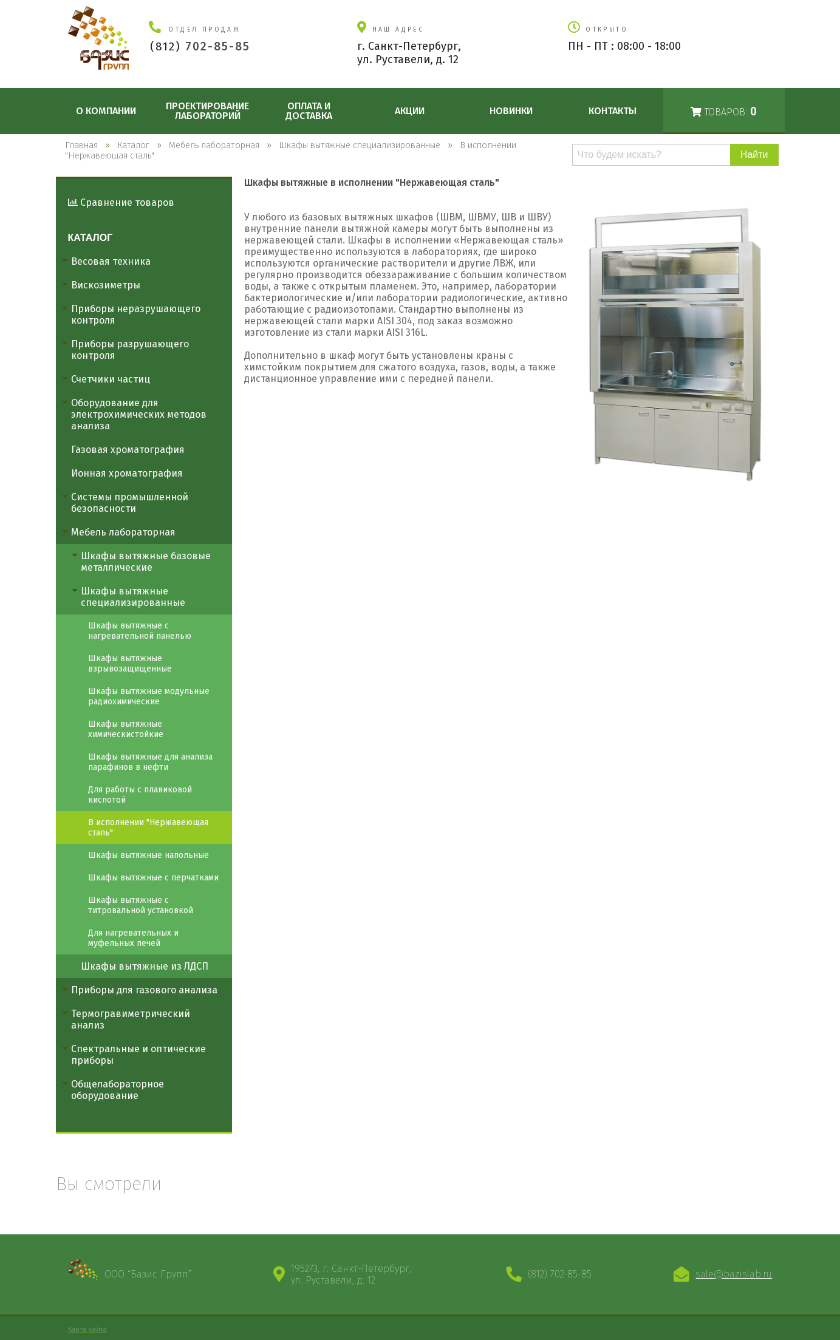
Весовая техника (111, 261)
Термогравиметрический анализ (130, 1019)
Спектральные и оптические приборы (138, 1054)
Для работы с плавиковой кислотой (140, 794)
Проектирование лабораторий (207, 110)
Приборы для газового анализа (144, 990)
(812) (200, 46)
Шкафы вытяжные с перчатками (153, 877)
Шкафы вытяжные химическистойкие (125, 729)
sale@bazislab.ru (733, 1274)
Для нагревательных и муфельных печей (133, 938)
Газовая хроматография (128, 449)
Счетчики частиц (110, 379)
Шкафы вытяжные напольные (148, 855)
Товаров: (724, 111)
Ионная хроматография (127, 473)
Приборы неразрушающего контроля (135, 314)
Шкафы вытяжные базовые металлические (146, 561)
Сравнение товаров (121, 202)
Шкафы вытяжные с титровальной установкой (140, 905)
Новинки (511, 111)
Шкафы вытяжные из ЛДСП (144, 966)
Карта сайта (87, 1329)
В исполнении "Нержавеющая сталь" (148, 827)
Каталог (90, 238)
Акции (410, 111)
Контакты (613, 111)
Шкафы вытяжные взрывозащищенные (130, 663)
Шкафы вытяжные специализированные (133, 596)
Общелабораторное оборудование (117, 1089)
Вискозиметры (105, 285)
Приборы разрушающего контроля (130, 349)
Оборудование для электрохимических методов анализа (139, 414)
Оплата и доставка (308, 110)
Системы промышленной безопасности (129, 502)
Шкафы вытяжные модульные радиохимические (149, 696)
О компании (106, 111)
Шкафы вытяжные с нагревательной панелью (139, 631)
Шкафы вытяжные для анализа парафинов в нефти (150, 762)
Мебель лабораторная (123, 532)
